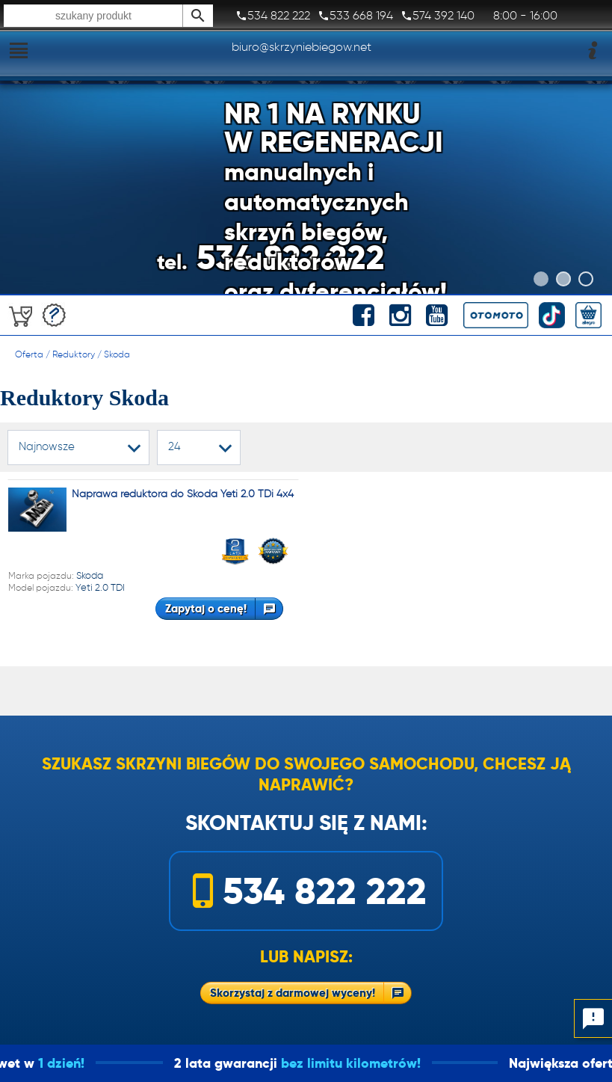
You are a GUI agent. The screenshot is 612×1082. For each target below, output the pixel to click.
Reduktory (73, 354)
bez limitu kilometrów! (362, 1063)
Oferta (29, 354)
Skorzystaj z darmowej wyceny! (292, 993)
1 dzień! (72, 1063)
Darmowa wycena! (54, 315)
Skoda (117, 354)
